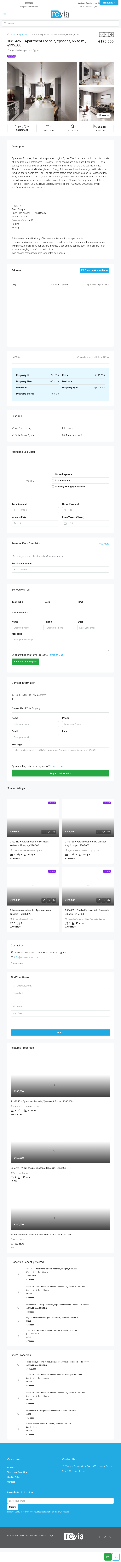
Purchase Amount (22, 563)
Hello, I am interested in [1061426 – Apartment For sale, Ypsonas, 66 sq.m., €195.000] (60, 755)
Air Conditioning (23, 428)
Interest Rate (19, 517)
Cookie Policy (14, 1477)
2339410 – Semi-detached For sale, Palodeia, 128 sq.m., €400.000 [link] (54, 1375)
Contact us (17, 963)
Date (47, 602)
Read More (103, 543)
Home (13, 34)
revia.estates (39, 695)
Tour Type (17, 602)
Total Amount (19, 504)
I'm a (64, 731)
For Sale (11, 56)
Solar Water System (25, 435)
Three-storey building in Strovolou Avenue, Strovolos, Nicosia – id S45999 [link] (57, 1362)
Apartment (23, 34)
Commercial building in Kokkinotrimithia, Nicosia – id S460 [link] (51, 1411)
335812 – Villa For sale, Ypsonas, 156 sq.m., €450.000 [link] (38, 1168)
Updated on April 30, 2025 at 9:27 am (93, 357)
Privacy (11, 1467)
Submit (12, 1507)
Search (60, 1032)
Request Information (60, 773)
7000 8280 (21, 695)
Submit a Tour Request (25, 661)
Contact (11, 1482)
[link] (33, 818)
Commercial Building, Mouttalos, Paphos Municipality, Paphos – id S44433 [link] (57, 1305)
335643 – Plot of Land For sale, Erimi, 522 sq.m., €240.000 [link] (41, 1234)
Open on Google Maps (94, 270)
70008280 (29, 3)
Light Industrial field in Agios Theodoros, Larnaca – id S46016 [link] (52, 1317)
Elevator (70, 428)
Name (15, 621)
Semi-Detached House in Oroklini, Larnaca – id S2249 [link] (48, 1423)
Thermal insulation (75, 435)
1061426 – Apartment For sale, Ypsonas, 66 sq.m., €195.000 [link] (51, 1269)
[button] (101, 34)
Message (17, 633)
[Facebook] (99, 1537)
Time (80, 602)
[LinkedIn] (111, 1537)
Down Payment (70, 504)
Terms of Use (55, 655)
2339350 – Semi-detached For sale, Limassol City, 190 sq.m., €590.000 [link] (55, 1287)
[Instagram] (105, 1537)
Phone (48, 621)
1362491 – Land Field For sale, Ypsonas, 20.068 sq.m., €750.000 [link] (53, 1330)
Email (80, 621)
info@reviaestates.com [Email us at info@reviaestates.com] (26, 957)
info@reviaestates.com (29, 7)
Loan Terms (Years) (73, 517)
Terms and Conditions (18, 1472)
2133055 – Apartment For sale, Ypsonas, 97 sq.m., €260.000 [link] (42, 1101)
